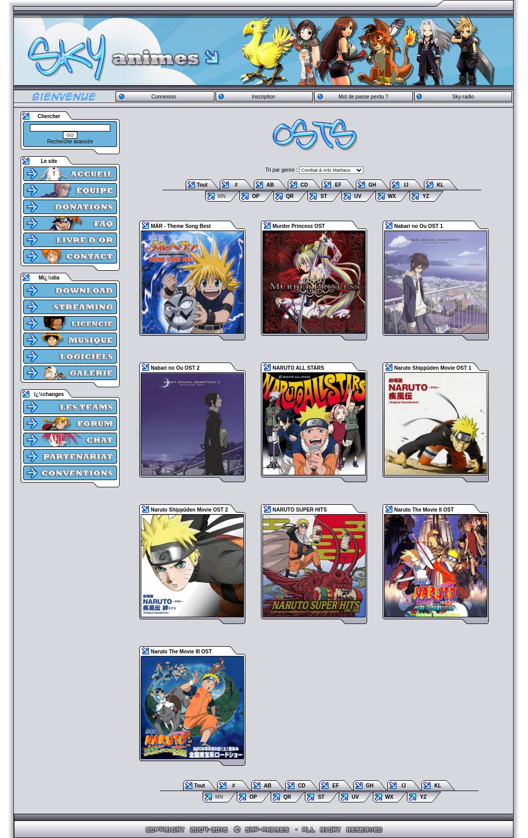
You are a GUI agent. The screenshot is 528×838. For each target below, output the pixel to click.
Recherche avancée (70, 141)
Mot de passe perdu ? (363, 97)
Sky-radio (463, 97)
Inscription (263, 97)
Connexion (163, 97)
